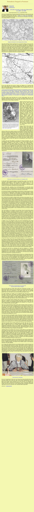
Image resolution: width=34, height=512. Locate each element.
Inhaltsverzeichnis (9, 386)
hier (19, 12)
